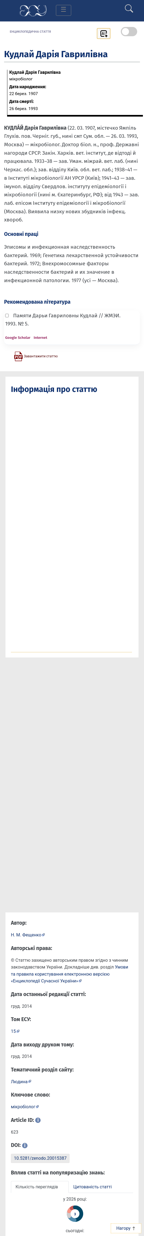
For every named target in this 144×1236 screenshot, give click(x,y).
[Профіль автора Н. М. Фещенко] (28, 934)
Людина (19, 1081)
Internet (40, 337)
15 (13, 1031)
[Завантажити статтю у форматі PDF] (36, 356)
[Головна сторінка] (33, 10)
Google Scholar (17, 337)
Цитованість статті (92, 1186)
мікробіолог (23, 1106)
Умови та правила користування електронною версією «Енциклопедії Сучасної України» (69, 974)
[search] (129, 6)
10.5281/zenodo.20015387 (40, 1158)
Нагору (126, 1228)
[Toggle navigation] (63, 10)
